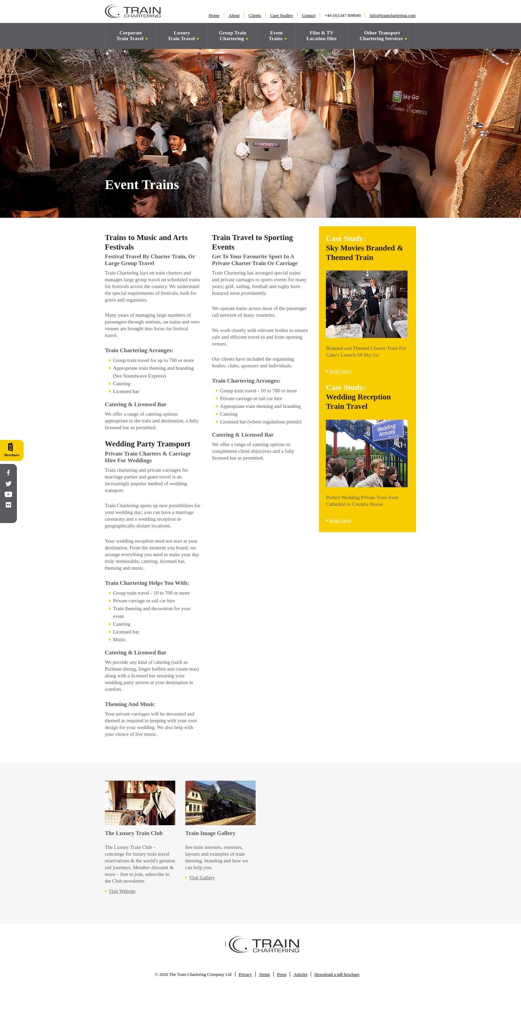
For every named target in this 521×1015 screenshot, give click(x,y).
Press (281, 974)
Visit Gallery (202, 877)
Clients (255, 15)
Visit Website (122, 891)
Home (214, 15)
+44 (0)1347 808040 (342, 15)
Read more (340, 371)
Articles (300, 974)
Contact (308, 15)
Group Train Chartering (232, 35)
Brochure (11, 455)
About (234, 15)
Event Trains (276, 35)
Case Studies (281, 15)
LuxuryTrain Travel (181, 35)
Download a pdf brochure (336, 974)
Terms (264, 974)
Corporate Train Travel (130, 35)
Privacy (245, 974)
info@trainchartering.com (392, 15)
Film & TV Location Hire (322, 35)
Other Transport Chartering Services (382, 35)
